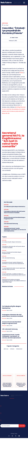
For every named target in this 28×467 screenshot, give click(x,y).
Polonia (21, 72)
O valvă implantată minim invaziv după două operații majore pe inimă (13, 268)
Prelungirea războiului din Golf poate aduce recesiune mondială (14, 212)
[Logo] (11, 2)
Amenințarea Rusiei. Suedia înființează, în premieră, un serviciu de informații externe (15, 230)
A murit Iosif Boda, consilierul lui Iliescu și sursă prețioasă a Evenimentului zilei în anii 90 (14, 274)
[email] (9, 425)
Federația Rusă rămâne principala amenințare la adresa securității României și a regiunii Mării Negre (14, 281)
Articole (5, 23)
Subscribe (22, 425)
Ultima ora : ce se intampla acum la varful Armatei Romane (21, 385)
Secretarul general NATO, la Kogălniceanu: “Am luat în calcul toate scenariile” (13, 139)
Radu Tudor (15, 37)
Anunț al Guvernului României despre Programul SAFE (14, 218)
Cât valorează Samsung (11, 223)
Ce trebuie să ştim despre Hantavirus (14, 206)
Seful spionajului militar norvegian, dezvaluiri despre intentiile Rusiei (7, 385)
